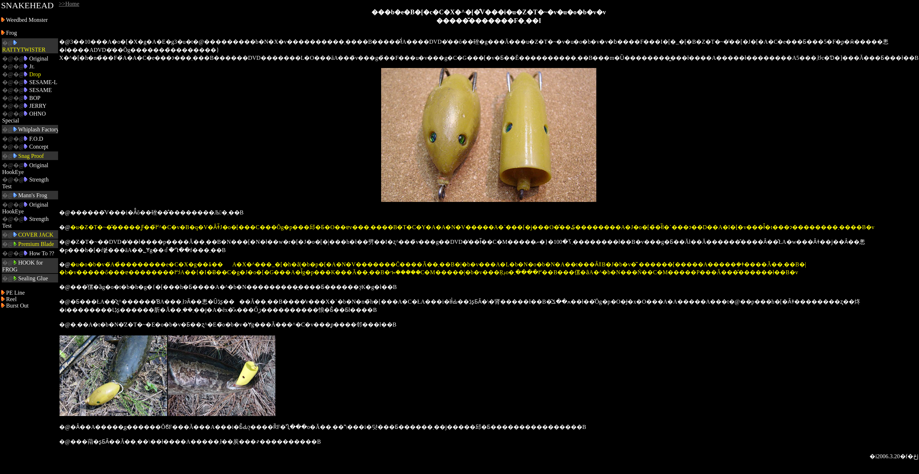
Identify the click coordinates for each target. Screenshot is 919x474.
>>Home (69, 4)
